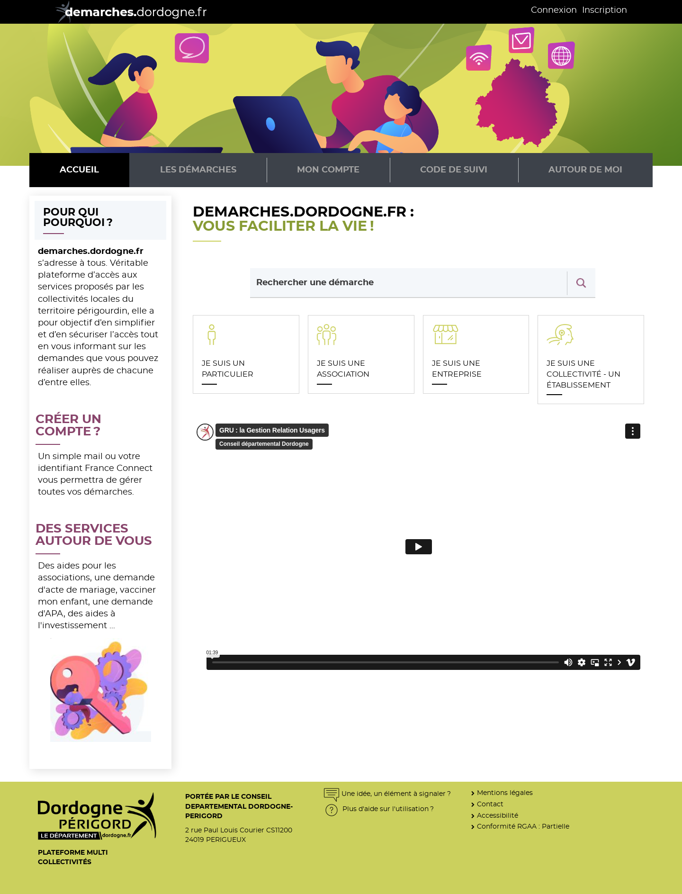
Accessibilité (497, 815)
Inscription (604, 10)
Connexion (554, 10)
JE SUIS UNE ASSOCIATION (343, 369)
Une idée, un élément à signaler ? (387, 793)
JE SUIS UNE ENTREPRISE (457, 369)
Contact (490, 804)
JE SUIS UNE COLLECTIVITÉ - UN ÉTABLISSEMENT (583, 374)
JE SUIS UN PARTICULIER (227, 369)
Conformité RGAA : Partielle (523, 826)
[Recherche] (581, 283)
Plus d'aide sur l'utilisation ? (379, 809)
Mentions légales (505, 792)
